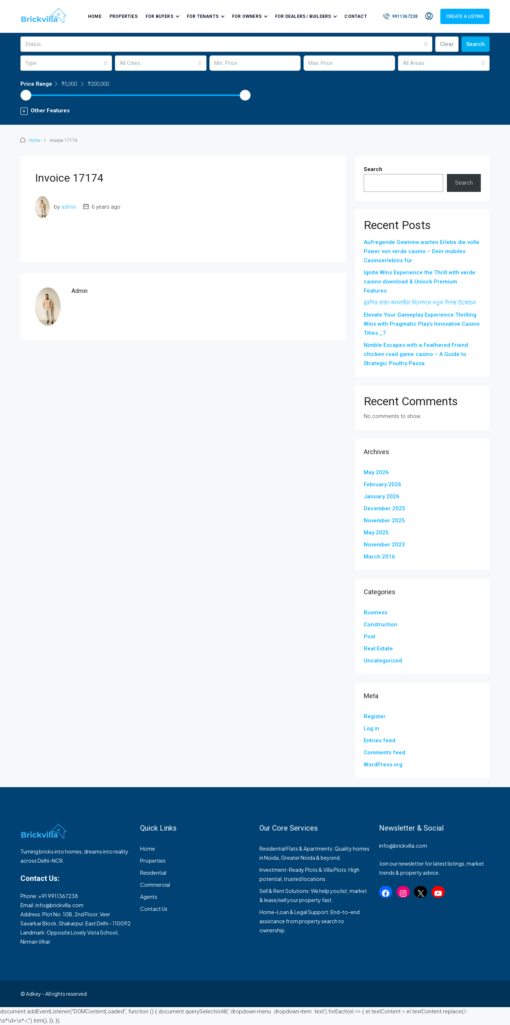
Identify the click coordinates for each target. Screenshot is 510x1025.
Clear (447, 44)
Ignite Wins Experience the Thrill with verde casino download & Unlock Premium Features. (419, 281)
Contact (355, 16)
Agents (148, 896)
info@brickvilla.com (59, 904)
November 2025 (384, 520)
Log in (371, 728)
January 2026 (381, 496)
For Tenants (203, 16)
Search (475, 44)
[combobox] (226, 44)
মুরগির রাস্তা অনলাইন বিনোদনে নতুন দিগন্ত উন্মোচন (420, 302)
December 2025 (384, 508)
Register (375, 716)
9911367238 (63, 895)
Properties (123, 16)
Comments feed (384, 752)
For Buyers (159, 16)
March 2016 (379, 556)
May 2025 (376, 532)
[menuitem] (400, 16)
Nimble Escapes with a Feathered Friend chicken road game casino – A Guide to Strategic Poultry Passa (416, 353)
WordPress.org (383, 764)
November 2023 (384, 544)
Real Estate (378, 648)
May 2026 (376, 472)
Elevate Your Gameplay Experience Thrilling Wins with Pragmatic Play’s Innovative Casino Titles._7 (422, 323)
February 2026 (382, 484)
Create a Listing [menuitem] (465, 16)
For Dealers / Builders (303, 16)
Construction (380, 624)
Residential (153, 872)
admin (68, 206)
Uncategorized (383, 660)
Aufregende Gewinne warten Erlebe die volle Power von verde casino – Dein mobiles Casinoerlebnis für (421, 251)
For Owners (247, 16)
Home (94, 16)
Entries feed (379, 740)
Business (375, 612)
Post (369, 636)
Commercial (155, 884)
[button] (255, 110)
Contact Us (153, 908)
